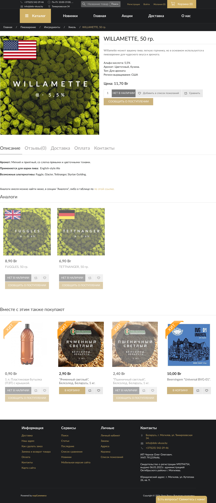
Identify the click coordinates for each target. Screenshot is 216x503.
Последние (67, 446)
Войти (146, 4)
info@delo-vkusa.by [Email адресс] (33, 6)
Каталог (35, 16)
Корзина (105, 452)
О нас (186, 16)
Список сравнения (71, 452)
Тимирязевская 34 (61, 6)
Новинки (70, 16)
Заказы (105, 441)
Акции (127, 16)
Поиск (64, 435)
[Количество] (108, 93)
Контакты (27, 462)
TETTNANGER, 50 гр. (74, 266)
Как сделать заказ (32, 446)
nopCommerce (39, 496)
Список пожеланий (112, 457)
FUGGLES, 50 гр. (16, 266)
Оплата (26, 457)
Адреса (105, 446)
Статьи (65, 441)
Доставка (156, 16)
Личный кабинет (110, 435)
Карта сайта (29, 468)
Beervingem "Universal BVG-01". (188, 379)
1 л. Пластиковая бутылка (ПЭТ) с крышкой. (23, 381)
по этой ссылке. (104, 189)
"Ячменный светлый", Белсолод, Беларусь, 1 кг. (77, 381)
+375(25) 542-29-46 (34, 2)
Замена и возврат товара (36, 452)
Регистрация (133, 4)
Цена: (108, 84)
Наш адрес (28, 441)
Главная (99, 16)
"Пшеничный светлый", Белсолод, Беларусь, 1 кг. (131, 381)
